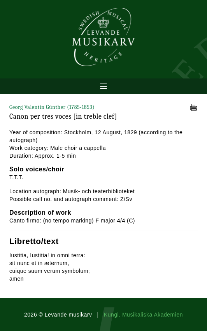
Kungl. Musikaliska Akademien (143, 314)
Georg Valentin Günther (52, 107)
